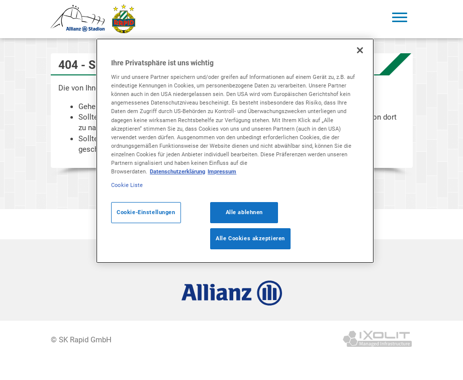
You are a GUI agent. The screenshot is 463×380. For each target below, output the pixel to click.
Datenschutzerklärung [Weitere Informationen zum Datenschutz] (177, 171)
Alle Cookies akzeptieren (250, 238)
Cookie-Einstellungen (146, 212)
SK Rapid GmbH (85, 339)
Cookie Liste (127, 184)
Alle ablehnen (244, 212)
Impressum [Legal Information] (222, 171)
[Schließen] (360, 50)
